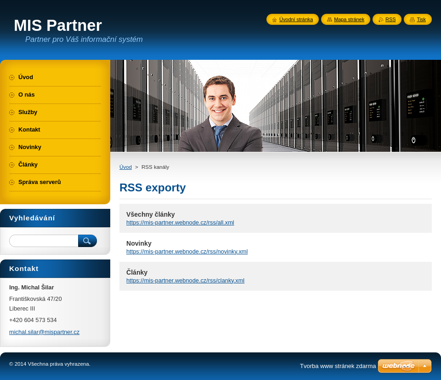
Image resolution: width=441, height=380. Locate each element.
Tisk (421, 19)
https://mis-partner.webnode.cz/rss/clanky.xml (185, 280)
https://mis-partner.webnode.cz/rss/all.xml (180, 222)
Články (136, 272)
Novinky (139, 243)
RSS (390, 19)
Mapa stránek (349, 19)
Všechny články (150, 214)
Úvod (125, 167)
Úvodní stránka (296, 19)
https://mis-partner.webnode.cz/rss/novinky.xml (187, 251)
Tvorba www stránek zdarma (338, 366)
